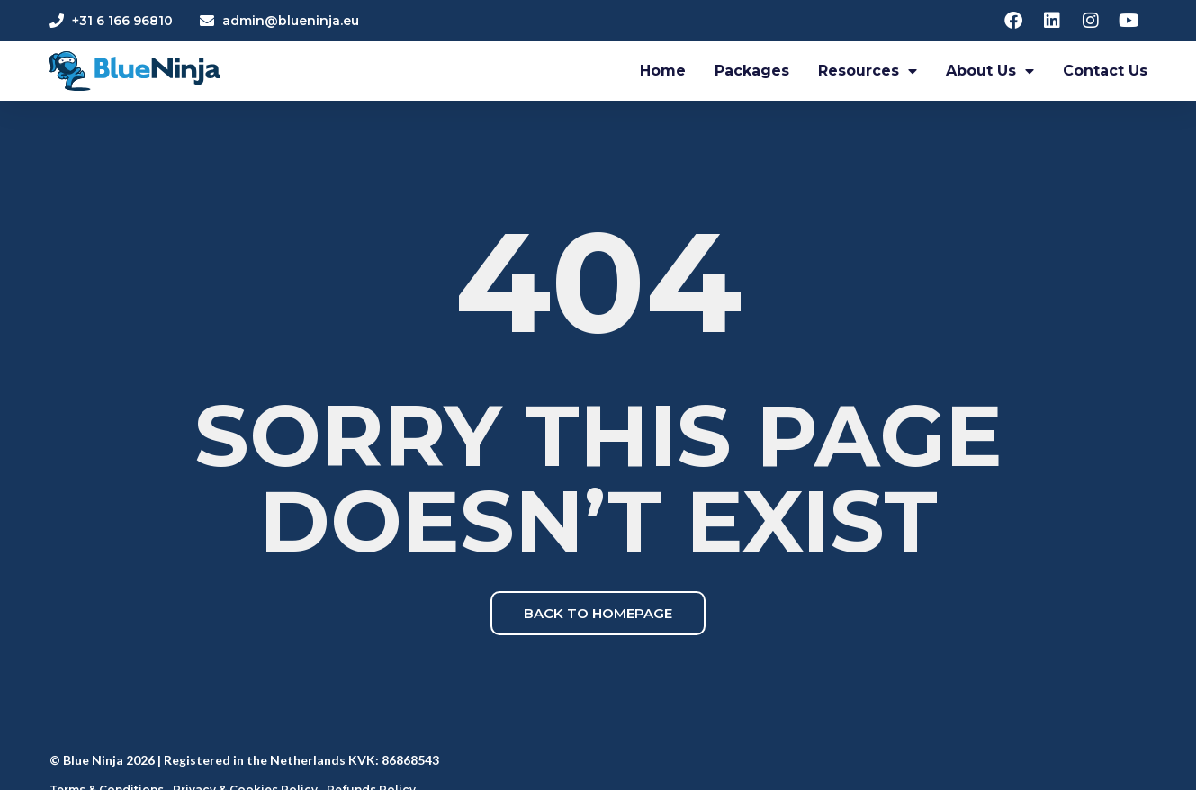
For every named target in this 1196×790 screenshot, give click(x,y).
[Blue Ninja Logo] (134, 71)
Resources (867, 71)
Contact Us (1105, 70)
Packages (752, 70)
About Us (990, 71)
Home (663, 70)
